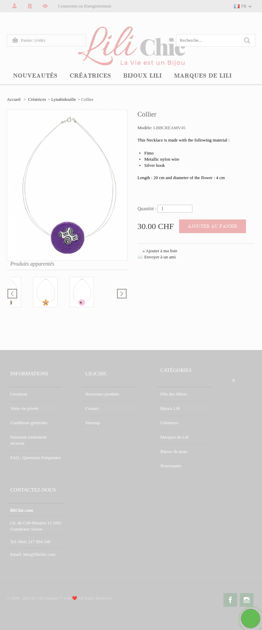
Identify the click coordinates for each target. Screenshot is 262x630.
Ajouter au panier (212, 226)
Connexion (67, 6)
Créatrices (37, 99)
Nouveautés (170, 465)
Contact (92, 408)
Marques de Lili (174, 437)
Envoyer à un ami (160, 256)
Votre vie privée (24, 408)
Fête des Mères (173, 394)
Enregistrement (97, 6)
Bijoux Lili (170, 408)
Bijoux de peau (173, 451)
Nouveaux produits (102, 394)
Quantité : (147, 208)
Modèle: (145, 127)
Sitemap (92, 422)
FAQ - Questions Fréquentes (35, 457)
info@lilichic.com (39, 554)
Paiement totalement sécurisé (28, 440)
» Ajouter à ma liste (160, 250)
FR (244, 6)
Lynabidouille (63, 99)
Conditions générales (28, 422)
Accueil (13, 99)
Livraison (18, 394)
